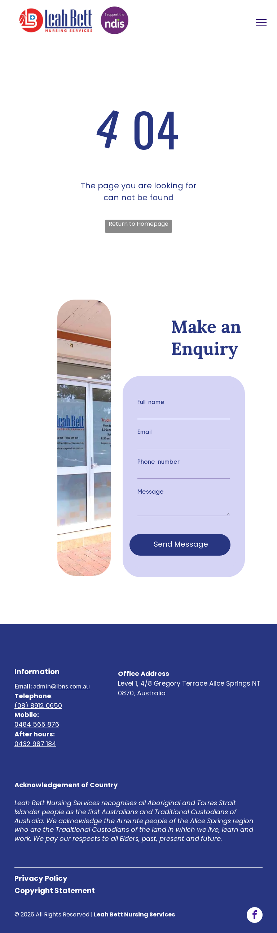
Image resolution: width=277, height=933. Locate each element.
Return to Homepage (138, 224)
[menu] (261, 22)
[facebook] (255, 906)
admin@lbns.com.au (61, 676)
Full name (150, 402)
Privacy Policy (40, 869)
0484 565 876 (36, 714)
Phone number (158, 462)
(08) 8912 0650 (38, 695)
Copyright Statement (54, 881)
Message (150, 492)
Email (144, 432)
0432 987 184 (35, 734)
